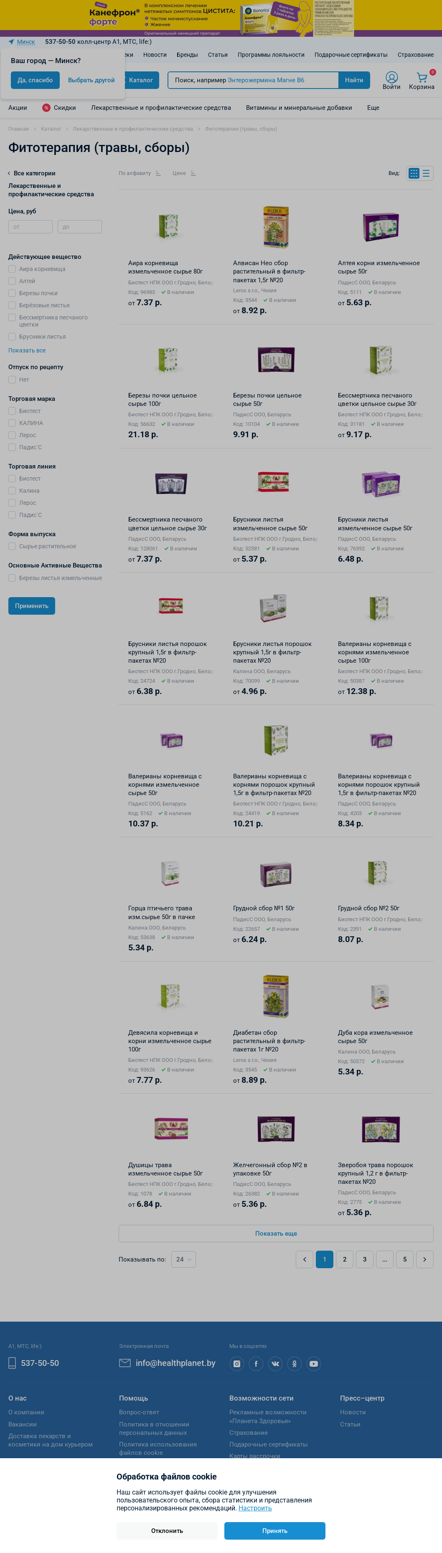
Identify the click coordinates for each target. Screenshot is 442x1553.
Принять (274, 1531)
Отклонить (167, 1531)
